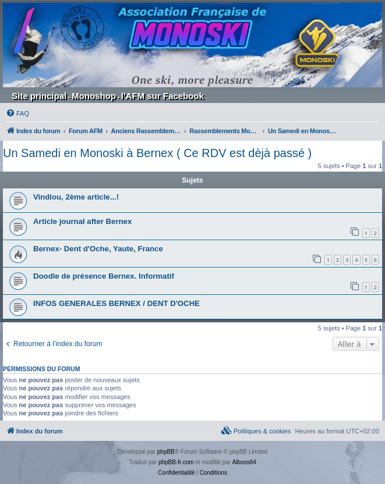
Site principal (39, 96)
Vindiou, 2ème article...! (76, 197)
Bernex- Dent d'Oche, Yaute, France (98, 248)
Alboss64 (244, 462)
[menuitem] (17, 113)
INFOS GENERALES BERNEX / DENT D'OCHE (116, 303)
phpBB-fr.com (176, 462)
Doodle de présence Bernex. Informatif (103, 276)
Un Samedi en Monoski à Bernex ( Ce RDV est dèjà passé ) (157, 153)
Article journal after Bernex (82, 221)
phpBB (166, 452)
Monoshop (94, 96)
